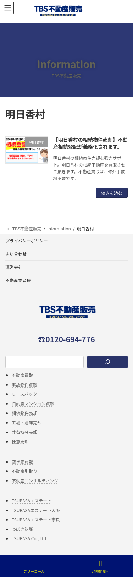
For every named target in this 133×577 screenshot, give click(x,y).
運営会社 (13, 267)
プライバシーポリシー (26, 241)
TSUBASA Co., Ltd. (29, 539)
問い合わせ (16, 254)
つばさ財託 (22, 529)
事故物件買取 (24, 385)
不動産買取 (22, 375)
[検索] (107, 362)
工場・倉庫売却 (26, 422)
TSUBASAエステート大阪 (36, 510)
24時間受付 (101, 566)
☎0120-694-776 (66, 339)
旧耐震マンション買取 (33, 403)
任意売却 (20, 442)
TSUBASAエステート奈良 (36, 519)
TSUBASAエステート (31, 500)
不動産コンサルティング (35, 481)
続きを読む (111, 193)
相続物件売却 (24, 413)
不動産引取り (24, 471)
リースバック (24, 394)
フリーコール (34, 566)
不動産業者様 (18, 280)
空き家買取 (22, 462)
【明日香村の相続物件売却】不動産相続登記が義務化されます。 (90, 143)
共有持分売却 (24, 432)
